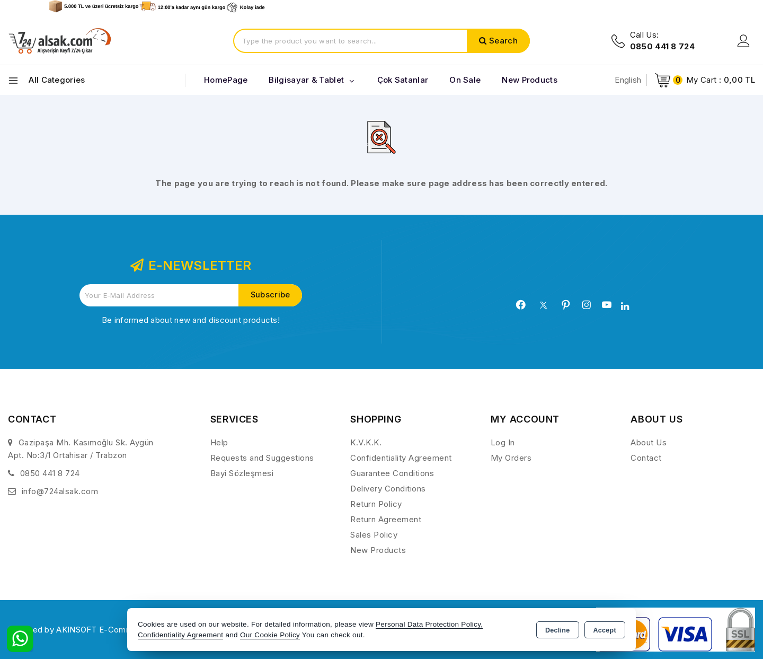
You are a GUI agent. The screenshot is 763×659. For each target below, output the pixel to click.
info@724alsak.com (60, 491)
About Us (649, 442)
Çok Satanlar (403, 80)
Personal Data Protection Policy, (429, 624)
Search (503, 41)
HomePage (225, 80)
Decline (557, 630)
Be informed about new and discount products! (191, 320)
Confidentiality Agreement (401, 458)
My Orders (511, 458)
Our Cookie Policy (270, 635)
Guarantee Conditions (392, 473)
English (628, 80)
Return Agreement (385, 519)
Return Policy (376, 504)
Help (219, 442)
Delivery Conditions (388, 489)
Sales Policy (373, 535)
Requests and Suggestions (262, 458)
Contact (646, 458)
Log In (503, 442)
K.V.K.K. (366, 442)
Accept (604, 630)
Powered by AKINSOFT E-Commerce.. (81, 630)
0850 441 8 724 (50, 473)
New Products (378, 550)
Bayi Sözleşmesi (242, 473)
